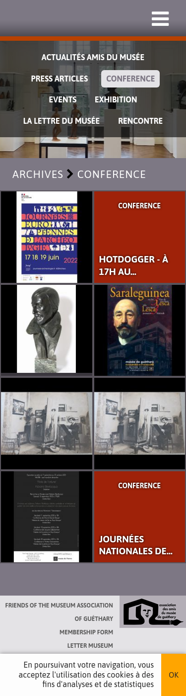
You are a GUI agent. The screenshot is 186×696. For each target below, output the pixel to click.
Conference (130, 78)
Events (63, 99)
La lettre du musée (61, 120)
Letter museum (90, 645)
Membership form (86, 632)
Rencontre (140, 120)
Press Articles (59, 78)
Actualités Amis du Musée (93, 57)
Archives (37, 174)
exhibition (116, 99)
